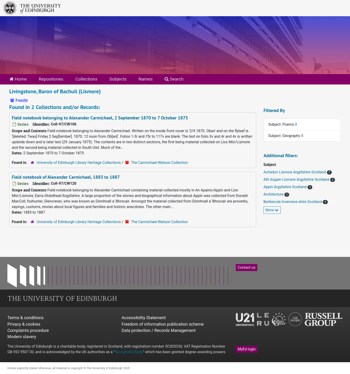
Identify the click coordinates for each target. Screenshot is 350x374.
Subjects (117, 79)
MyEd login (247, 349)
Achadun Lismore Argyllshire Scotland (295, 172)
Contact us (246, 267)
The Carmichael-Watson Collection (159, 162)
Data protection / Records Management (159, 330)
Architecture (274, 194)
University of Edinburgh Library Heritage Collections (79, 162)
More (272, 210)
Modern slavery (21, 336)
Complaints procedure (28, 330)
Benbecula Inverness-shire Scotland (293, 201)
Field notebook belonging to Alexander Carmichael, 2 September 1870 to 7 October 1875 (100, 118)
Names (145, 79)
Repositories (51, 79)
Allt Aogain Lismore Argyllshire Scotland (297, 179)
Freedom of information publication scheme (163, 324)
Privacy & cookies (23, 324)
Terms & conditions (25, 317)
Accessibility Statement (144, 317)
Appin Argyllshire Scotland (286, 187)
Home (18, 79)
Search (174, 79)
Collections (86, 79)
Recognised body (129, 352)
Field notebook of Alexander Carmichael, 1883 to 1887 (66, 177)
